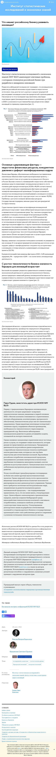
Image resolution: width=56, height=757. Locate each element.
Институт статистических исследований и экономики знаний (28, 8)
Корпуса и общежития (8, 720)
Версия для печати (10, 69)
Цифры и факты (6, 710)
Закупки (4, 722)
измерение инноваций (35, 664)
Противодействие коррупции (10, 729)
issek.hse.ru (23, 567)
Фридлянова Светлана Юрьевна (21, 651)
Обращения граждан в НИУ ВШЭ (11, 725)
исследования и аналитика (20, 661)
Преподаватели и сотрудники (10, 717)
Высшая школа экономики (11, 2)
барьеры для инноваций (19, 664)
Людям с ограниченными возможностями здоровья (16, 739)
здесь (19, 748)
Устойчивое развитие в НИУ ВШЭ (11, 715)
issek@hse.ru (36, 560)
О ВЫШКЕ (5, 708)
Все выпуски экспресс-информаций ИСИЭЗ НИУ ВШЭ (21, 606)
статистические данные (37, 661)
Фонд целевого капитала (8, 727)
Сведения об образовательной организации (14, 736)
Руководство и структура (8, 712)
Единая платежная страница (9, 741)
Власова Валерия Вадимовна (22, 639)
